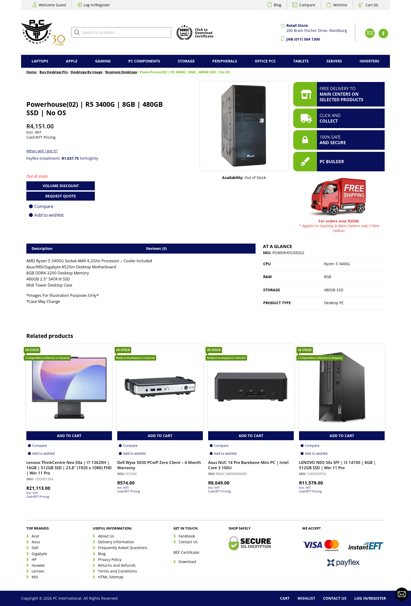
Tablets (301, 61)
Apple (71, 61)
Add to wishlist (49, 215)
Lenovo (38, 571)
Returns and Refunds (117, 565)
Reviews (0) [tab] (156, 248)
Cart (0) (371, 4)
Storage (186, 61)
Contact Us (188, 541)
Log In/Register (97, 4)
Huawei (38, 565)
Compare (307, 4)
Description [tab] (42, 248)
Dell (35, 547)
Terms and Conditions (117, 571)
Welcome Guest (52, 4)
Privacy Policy (109, 559)
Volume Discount (61, 185)
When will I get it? (41, 150)
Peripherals (224, 61)
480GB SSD (333, 289)
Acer (36, 536)
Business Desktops (121, 72)
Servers (334, 61)
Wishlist (340, 4)
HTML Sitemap (111, 576)
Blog (277, 4)
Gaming (103, 61)
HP (34, 559)
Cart (285, 598)
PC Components (144, 61)
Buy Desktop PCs (54, 72)
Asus (36, 541)
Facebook (187, 536)
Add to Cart (69, 435)
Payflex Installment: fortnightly (62, 158)
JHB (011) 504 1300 (303, 39)
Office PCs (265, 61)
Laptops (40, 61)
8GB (327, 276)
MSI (35, 576)
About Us (106, 536)
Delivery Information (116, 541)
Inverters (369, 61)
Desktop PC (334, 302)
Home (31, 72)
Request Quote (60, 195)
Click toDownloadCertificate (204, 33)
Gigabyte (39, 553)
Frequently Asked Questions (123, 547)
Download (187, 561)
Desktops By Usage (86, 72)
